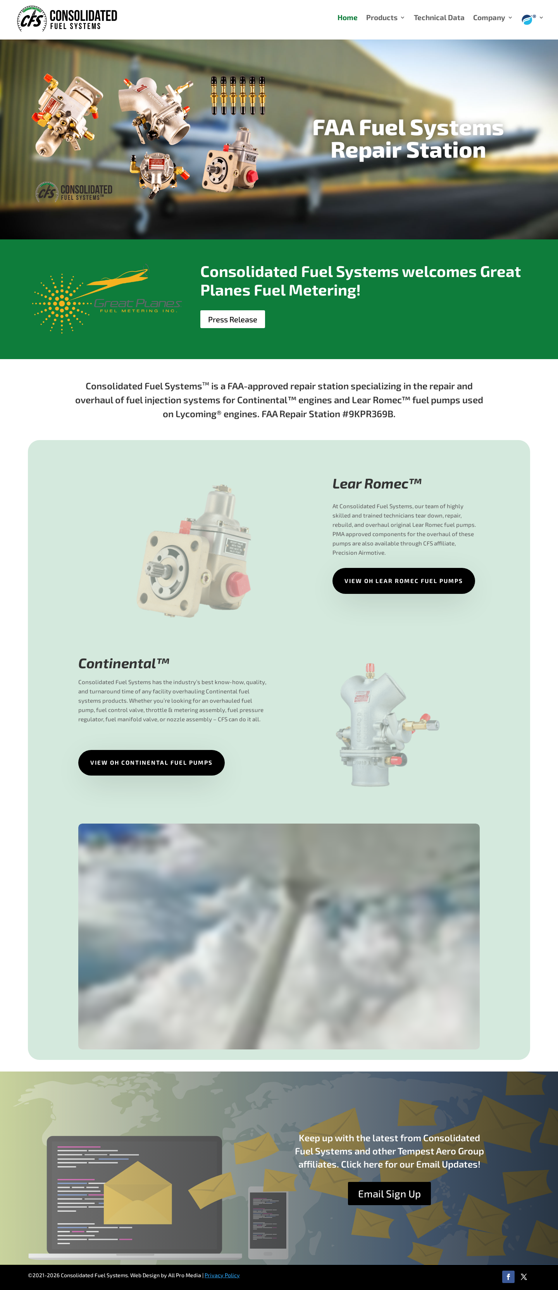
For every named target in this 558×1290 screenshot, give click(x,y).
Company (489, 18)
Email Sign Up (389, 1193)
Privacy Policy (222, 1275)
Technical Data (439, 18)
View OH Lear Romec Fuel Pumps (403, 580)
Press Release (232, 319)
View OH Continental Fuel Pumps (151, 762)
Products (382, 18)
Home (348, 18)
